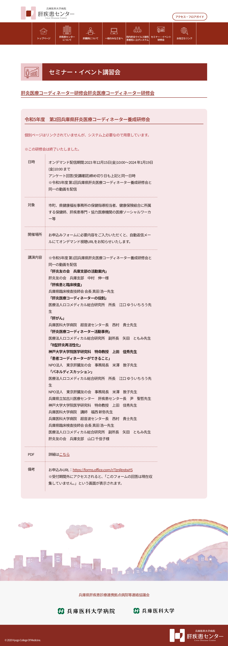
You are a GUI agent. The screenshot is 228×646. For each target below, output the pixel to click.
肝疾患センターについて (67, 34)
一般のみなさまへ (114, 33)
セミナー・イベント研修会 (161, 34)
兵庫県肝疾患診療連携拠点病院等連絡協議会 (114, 594)
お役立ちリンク (184, 33)
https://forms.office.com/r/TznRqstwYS (103, 469)
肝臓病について (90, 33)
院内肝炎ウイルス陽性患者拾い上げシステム (137, 34)
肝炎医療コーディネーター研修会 (54, 92)
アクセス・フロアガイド (189, 17)
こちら (64, 454)
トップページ (43, 33)
